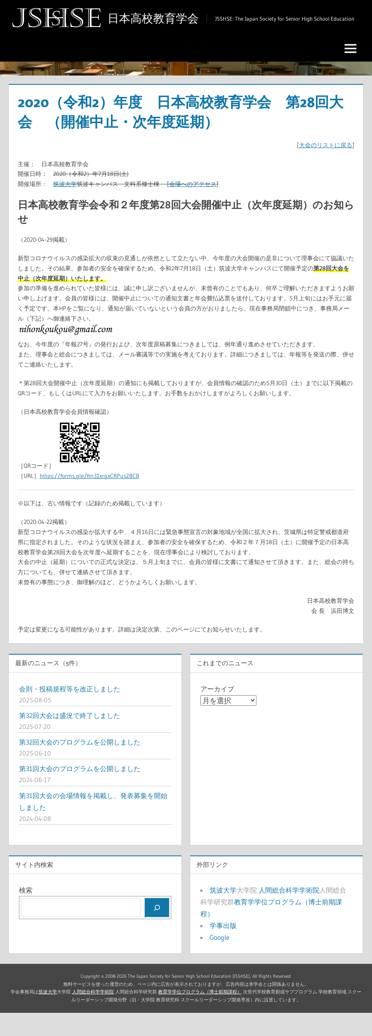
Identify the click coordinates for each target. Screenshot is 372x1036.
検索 (25, 913)
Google (219, 961)
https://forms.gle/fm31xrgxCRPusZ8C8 (89, 499)
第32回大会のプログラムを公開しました (79, 765)
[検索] (157, 931)
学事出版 (223, 949)
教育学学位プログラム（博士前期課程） (200, 1015)
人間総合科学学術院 (289, 913)
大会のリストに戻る (325, 169)
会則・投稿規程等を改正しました (69, 712)
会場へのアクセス (192, 207)
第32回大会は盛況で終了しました (69, 738)
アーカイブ (217, 712)
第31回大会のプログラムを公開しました (79, 792)
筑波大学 (65, 207)
